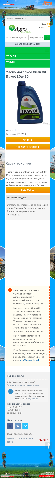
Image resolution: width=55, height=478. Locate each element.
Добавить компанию (27, 44)
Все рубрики (36, 37)
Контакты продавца (17, 197)
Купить (27, 139)
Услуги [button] (10, 62)
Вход (44, 24)
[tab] (27, 56)
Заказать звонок (27, 147)
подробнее (33, 398)
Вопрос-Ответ (20, 19)
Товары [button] (11, 56)
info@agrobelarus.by (30, 360)
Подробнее (27, 189)
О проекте (9, 19)
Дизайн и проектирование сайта (20, 440)
